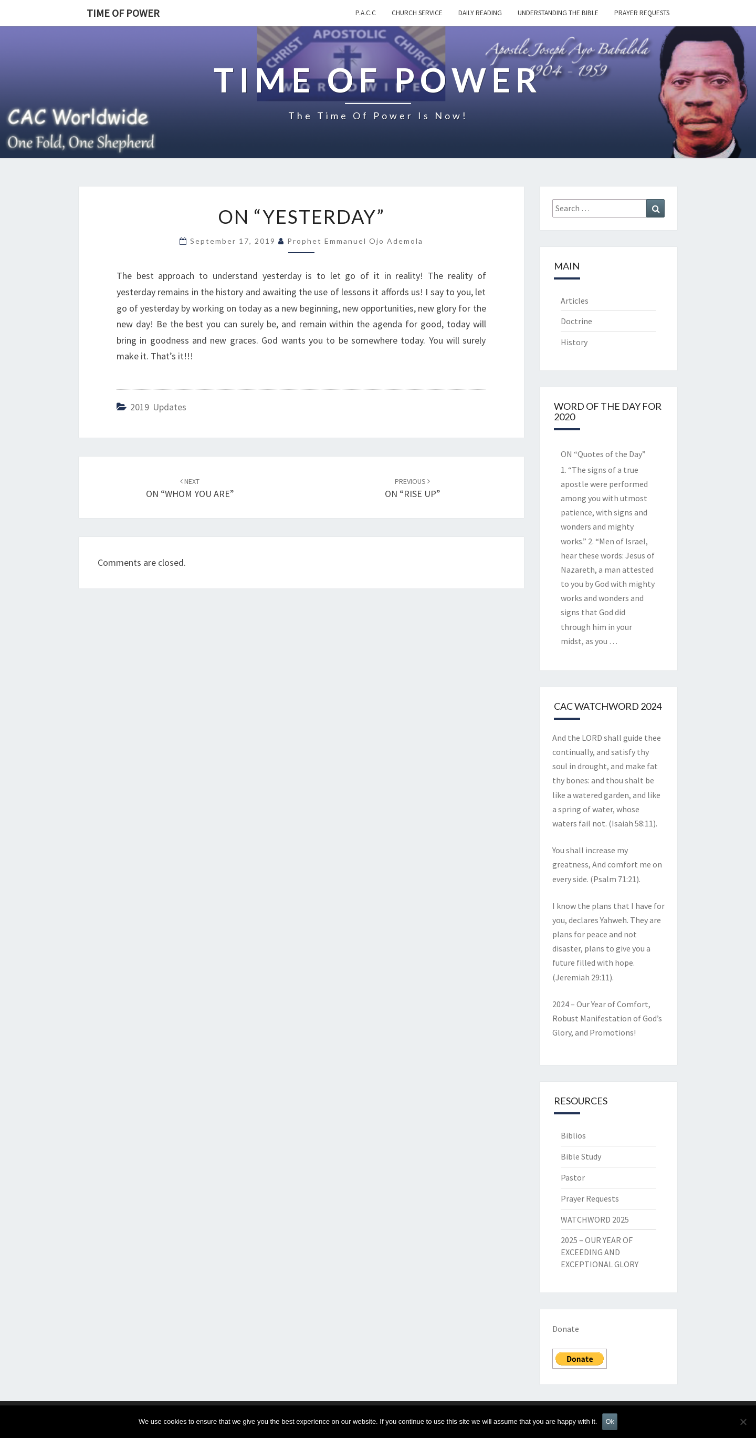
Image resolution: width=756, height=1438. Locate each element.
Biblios (573, 1135)
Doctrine (576, 321)
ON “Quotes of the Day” (603, 454)
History (574, 342)
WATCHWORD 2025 (595, 1219)
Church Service (417, 12)
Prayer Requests (641, 12)
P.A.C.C (365, 12)
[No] (743, 1421)
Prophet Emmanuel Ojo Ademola (355, 240)
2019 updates (158, 407)
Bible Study (581, 1156)
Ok (609, 1421)
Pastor (573, 1177)
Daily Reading (480, 12)
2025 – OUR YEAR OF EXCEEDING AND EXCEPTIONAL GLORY (599, 1252)
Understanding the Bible (558, 12)
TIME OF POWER (123, 12)
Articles (575, 300)
